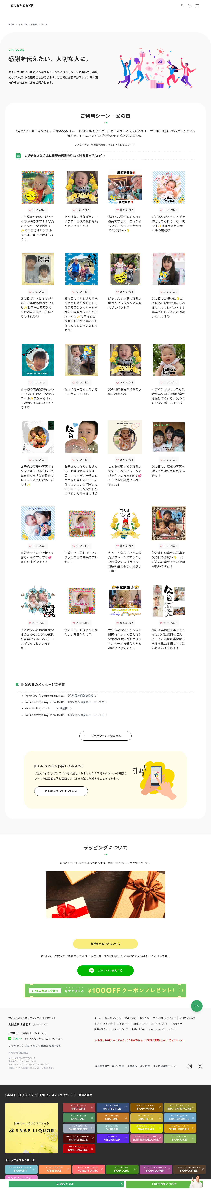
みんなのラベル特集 (27, 24)
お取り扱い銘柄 (187, 1017)
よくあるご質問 (159, 1023)
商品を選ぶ (130, 1017)
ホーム (97, 1017)
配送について (140, 1023)
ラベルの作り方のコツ (164, 1017)
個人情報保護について (165, 1066)
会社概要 (145, 1066)
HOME (11, 24)
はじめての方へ (113, 1017)
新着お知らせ (101, 1029)
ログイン (172, 1029)
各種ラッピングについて (106, 944)
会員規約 (132, 1066)
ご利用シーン (123, 1023)
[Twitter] (200, 1066)
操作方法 (144, 1017)
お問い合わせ (138, 1029)
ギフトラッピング (103, 1023)
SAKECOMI (156, 1029)
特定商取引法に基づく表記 (109, 1066)
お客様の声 (176, 1023)
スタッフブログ (120, 1029)
